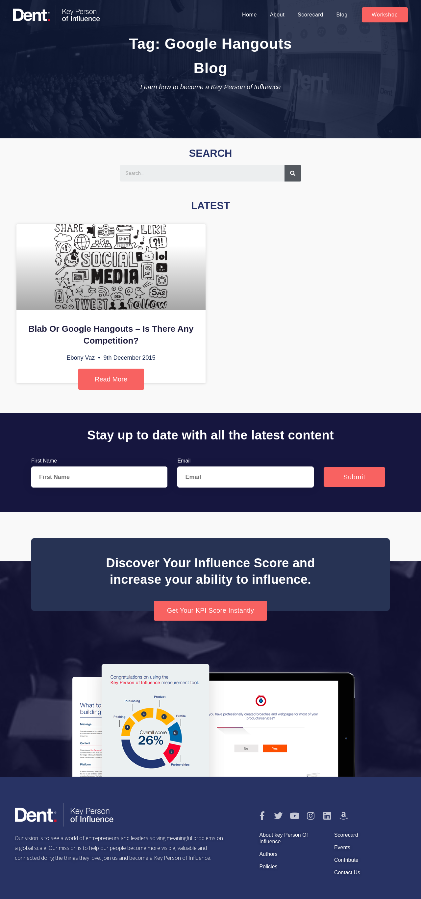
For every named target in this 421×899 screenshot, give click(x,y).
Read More (111, 379)
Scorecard (310, 14)
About (277, 14)
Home (249, 14)
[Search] (293, 173)
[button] (385, 14)
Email (183, 461)
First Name (44, 461)
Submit (354, 477)
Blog (342, 14)
